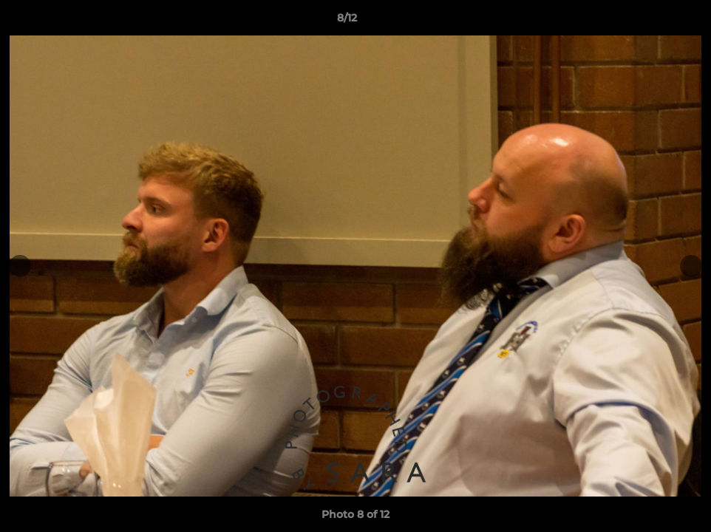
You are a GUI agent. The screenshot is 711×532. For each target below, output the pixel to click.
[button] (649, 21)
